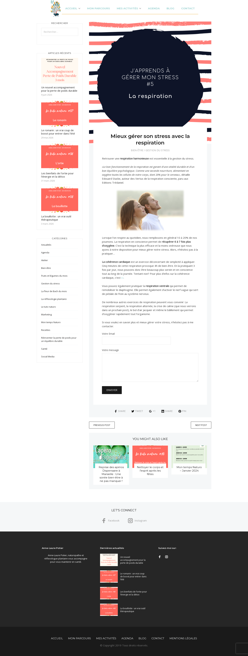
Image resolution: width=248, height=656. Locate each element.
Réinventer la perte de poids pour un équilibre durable (58, 339)
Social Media (47, 356)
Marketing (46, 314)
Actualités (46, 244)
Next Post (201, 425)
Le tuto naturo (48, 306)
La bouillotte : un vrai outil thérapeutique (56, 218)
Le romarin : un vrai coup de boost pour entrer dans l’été (58, 131)
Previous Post (102, 425)
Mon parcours (98, 8)
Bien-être (137, 150)
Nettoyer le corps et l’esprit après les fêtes (150, 471)
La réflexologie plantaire (54, 299)
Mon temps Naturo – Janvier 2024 (189, 469)
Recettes (45, 330)
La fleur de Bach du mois (54, 291)
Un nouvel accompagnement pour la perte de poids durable (59, 89)
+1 (152, 411)
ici (122, 277)
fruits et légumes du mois (54, 275)
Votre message (150, 365)
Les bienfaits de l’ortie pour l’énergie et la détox (57, 175)
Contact (188, 8)
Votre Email (150, 339)
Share (120, 411)
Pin (182, 411)
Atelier (44, 260)
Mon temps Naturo (51, 322)
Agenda (154, 8)
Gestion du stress (158, 150)
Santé (44, 348)
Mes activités (127, 8)
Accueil (71, 8)
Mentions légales (183, 638)
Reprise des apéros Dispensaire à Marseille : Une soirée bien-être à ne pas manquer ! (111, 474)
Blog (170, 8)
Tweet (137, 411)
